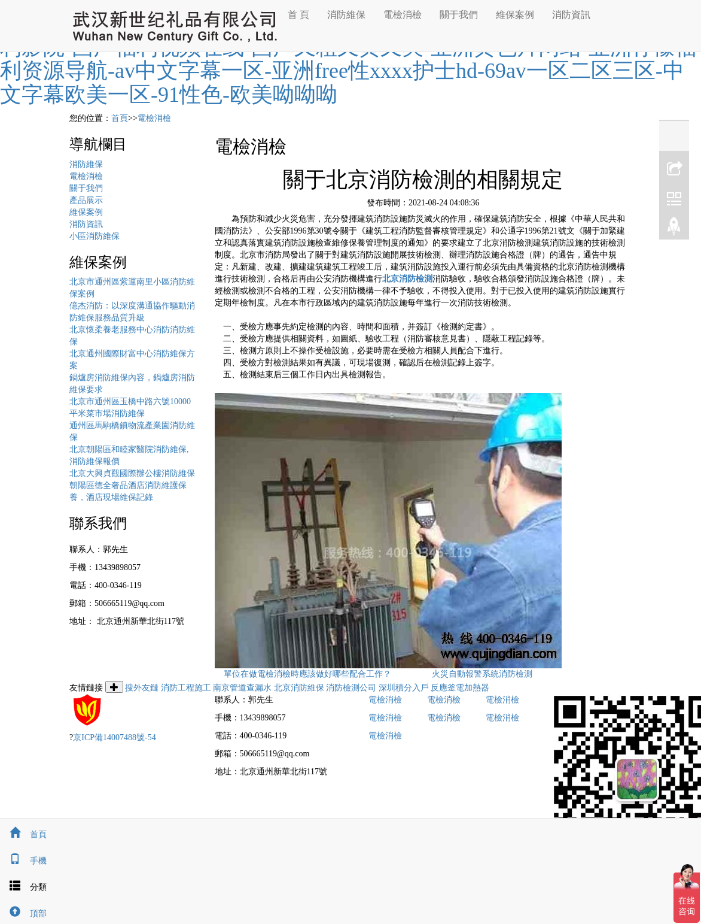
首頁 (119, 118)
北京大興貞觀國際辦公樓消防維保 (132, 473)
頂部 (23, 913)
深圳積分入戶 (404, 687)
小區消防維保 (94, 236)
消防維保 (346, 15)
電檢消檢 (402, 15)
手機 (23, 860)
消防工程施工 (186, 687)
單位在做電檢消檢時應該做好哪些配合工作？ (307, 673)
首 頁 (298, 15)
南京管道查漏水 (242, 687)
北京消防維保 (299, 687)
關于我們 (459, 15)
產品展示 (86, 200)
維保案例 (515, 15)
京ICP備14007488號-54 (114, 737)
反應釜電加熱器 (460, 687)
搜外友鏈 (142, 687)
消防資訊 (571, 15)
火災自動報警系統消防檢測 (482, 673)
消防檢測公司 (351, 687)
